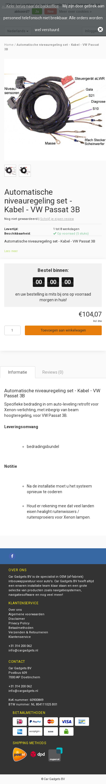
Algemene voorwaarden (26, 614)
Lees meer (11, 251)
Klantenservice (19, 637)
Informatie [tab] (17, 372)
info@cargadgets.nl (23, 650)
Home (9, 45)
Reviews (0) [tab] (52, 372)
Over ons (15, 610)
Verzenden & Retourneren (28, 632)
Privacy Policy (18, 623)
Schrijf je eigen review (57, 219)
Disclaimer (16, 619)
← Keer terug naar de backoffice (30, 6)
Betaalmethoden (20, 628)
